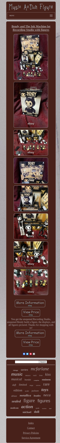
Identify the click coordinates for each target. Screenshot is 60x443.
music (17, 374)
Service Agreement (31, 437)
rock (34, 375)
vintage (15, 370)
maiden (44, 408)
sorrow (38, 385)
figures (44, 400)
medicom (14, 408)
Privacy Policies (31, 433)
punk (37, 408)
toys (44, 389)
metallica (25, 395)
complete (36, 380)
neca (47, 395)
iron (40, 375)
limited (23, 384)
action (27, 406)
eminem (46, 379)
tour (50, 408)
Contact (31, 428)
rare (46, 384)
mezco (27, 375)
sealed (16, 401)
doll (36, 411)
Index (31, 423)
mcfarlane (40, 368)
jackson (35, 390)
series (24, 369)
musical (16, 379)
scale (27, 391)
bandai (27, 379)
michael (27, 412)
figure (29, 400)
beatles (37, 395)
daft (14, 385)
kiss (48, 374)
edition (17, 390)
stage (31, 385)
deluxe (14, 396)
